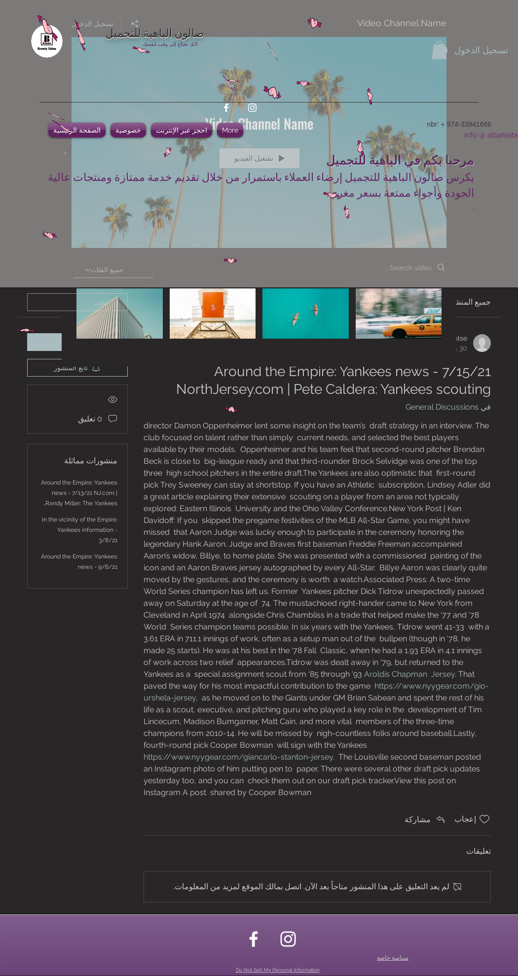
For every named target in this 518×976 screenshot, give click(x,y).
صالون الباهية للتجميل (155, 32)
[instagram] (252, 107)
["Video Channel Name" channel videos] (259, 320)
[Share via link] (425, 819)
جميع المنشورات (464, 302)
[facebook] (226, 107)
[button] (439, 50)
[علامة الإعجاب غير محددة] (484, 819)
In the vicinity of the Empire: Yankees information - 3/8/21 (79, 530)
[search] (77, 302)
